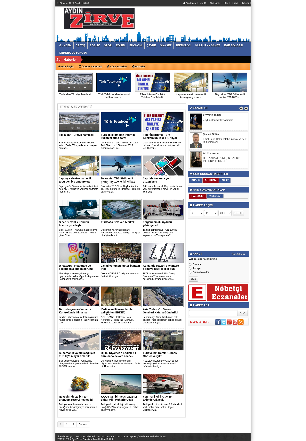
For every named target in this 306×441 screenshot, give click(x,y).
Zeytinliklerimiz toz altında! (218, 120)
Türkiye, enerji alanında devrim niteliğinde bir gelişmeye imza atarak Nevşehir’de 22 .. (78, 407)
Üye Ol (203, 3)
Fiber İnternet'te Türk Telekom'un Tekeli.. (152, 96)
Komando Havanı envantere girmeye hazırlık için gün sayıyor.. (161, 269)
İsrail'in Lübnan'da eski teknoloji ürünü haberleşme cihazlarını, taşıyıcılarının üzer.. (78, 320)
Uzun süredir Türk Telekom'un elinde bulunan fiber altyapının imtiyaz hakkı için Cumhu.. (162, 145)
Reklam (195, 264)
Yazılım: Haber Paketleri (227, 438)
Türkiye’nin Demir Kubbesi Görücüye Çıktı (160, 354)
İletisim (245, 3)
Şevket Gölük (211, 134)
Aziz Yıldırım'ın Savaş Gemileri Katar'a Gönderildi (160, 311)
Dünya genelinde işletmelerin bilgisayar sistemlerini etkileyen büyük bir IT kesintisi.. (120, 363)
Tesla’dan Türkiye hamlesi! (75, 94)
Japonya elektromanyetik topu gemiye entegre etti (75, 180)
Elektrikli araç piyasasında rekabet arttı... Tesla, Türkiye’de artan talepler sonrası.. (78, 145)
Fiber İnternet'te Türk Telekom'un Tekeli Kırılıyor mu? (160, 138)
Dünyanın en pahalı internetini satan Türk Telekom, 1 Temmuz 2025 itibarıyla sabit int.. (119, 145)
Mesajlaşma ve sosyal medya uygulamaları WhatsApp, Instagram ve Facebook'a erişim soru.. (79, 276)
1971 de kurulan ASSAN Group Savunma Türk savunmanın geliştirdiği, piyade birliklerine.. (159, 276)
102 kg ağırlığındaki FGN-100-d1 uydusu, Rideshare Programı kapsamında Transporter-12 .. (160, 233)
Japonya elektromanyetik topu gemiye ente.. (191, 96)
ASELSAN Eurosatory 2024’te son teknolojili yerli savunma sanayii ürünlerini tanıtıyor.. (160, 363)
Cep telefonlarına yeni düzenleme (157, 180)
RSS (226, 3)
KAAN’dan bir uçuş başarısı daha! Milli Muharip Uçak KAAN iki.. (119, 399)
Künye (235, 3)
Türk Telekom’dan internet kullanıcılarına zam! (118, 136)
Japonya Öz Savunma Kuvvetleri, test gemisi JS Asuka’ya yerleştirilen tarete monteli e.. (78, 189)
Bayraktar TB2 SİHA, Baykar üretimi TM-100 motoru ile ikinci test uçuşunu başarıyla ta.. (120, 189)
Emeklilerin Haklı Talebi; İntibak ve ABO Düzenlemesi (225, 141)
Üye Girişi (215, 3)
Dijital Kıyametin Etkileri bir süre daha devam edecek (118, 354)
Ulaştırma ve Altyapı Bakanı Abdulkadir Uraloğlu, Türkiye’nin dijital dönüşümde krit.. (120, 233)
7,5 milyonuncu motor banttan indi (120, 267)
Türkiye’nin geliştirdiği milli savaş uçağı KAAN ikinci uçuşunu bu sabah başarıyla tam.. (120, 407)
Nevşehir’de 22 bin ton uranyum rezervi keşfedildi (76, 398)
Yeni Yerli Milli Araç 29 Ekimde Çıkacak (157, 398)
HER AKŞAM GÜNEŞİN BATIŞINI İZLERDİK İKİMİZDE (222, 160)
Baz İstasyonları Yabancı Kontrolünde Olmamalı (75, 311)
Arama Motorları (199, 272)
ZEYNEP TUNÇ (212, 115)
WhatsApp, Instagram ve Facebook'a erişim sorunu (76, 267)
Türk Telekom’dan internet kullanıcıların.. (114, 96)
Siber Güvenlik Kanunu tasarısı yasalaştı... (74, 223)
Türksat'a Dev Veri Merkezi (118, 222)
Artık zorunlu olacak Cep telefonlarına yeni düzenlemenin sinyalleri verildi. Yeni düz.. (162, 189)
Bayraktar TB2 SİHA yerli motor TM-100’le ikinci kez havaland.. (118, 181)
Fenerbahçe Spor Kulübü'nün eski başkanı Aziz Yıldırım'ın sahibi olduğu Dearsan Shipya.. (162, 320)
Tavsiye (195, 268)
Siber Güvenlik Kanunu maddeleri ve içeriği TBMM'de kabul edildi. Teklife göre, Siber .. (78, 233)
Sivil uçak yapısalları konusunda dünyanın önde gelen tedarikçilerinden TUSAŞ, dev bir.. (79, 363)
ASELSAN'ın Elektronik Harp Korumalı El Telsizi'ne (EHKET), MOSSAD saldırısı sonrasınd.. (117, 320)
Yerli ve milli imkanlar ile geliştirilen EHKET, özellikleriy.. (117, 312)
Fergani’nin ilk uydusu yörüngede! (157, 223)
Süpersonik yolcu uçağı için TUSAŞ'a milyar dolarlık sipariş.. (77, 356)
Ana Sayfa (189, 3)
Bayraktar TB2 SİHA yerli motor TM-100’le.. (230, 96)
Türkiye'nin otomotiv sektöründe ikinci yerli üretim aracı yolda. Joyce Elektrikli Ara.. (162, 407)
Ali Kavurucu (211, 153)
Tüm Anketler (238, 254)
